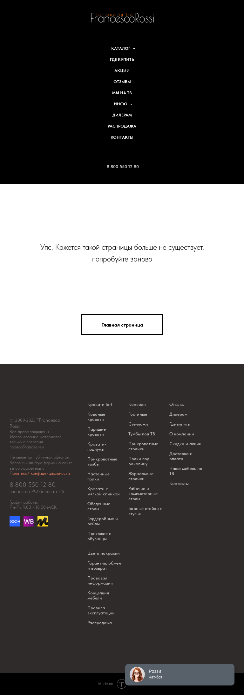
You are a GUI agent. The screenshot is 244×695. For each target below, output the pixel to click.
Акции (122, 70)
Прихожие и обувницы (99, 536)
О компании (181, 433)
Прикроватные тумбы (102, 461)
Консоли (137, 404)
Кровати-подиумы (96, 446)
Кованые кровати (96, 417)
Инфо (121, 104)
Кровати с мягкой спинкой (103, 491)
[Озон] (15, 524)
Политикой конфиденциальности (40, 473)
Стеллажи (138, 424)
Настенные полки (98, 476)
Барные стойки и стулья (145, 511)
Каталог (121, 48)
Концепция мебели (98, 595)
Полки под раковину (138, 461)
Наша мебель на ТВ (185, 471)
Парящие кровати (96, 432)
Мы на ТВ (122, 92)
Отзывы (122, 81)
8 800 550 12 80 (123, 166)
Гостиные (137, 414)
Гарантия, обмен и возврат (104, 565)
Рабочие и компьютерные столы (143, 493)
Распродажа (122, 126)
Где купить (122, 59)
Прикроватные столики (143, 446)
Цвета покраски (103, 553)
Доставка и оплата (181, 456)
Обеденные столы (98, 506)
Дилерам (122, 115)
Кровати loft (99, 404)
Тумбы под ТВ (141, 433)
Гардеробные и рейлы (102, 521)
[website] (29, 524)
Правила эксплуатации (101, 610)
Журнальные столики (140, 476)
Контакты (122, 137)
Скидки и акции (185, 443)
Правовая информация (100, 580)
